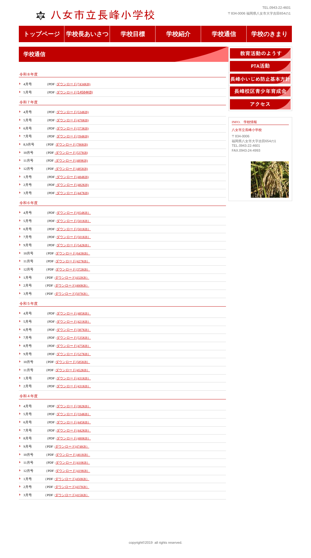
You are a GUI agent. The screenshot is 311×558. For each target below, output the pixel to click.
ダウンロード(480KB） (73, 438)
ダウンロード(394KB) (72, 136)
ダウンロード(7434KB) (73, 84)
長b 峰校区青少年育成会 (260, 91)
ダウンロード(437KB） (72, 487)
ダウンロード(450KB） (72, 479)
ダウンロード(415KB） (72, 495)
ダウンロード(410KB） (73, 462)
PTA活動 (260, 66)
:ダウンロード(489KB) (71, 160)
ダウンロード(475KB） (73, 346)
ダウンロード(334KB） (73, 414)
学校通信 (224, 34)
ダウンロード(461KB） (73, 454)
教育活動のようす (260, 53)
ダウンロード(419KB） (73, 470)
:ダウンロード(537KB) (71, 152)
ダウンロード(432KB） (72, 277)
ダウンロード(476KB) (72, 120)
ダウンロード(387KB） (73, 329)
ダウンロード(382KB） (73, 406)
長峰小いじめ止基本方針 (260, 79)
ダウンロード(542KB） (73, 245)
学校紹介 (178, 34)
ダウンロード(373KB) (72, 128)
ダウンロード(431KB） (73, 378)
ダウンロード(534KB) (72, 112)
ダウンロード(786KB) (72, 144)
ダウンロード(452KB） (73, 370)
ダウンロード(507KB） (72, 293)
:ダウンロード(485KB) (71, 168)
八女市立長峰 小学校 (99, 15)
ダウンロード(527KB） (73, 354)
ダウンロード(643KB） (73, 253)
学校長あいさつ (87, 34)
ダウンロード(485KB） (73, 313)
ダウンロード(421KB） (73, 321)
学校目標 (133, 34)
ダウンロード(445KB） (73, 422)
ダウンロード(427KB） (73, 261)
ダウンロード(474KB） (72, 446)
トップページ (41, 34)
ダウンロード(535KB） (73, 337)
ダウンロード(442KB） (73, 430)
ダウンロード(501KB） (73, 221)
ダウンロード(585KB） (73, 362)
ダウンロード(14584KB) (74, 92)
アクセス (260, 104)
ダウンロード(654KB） (73, 212)
